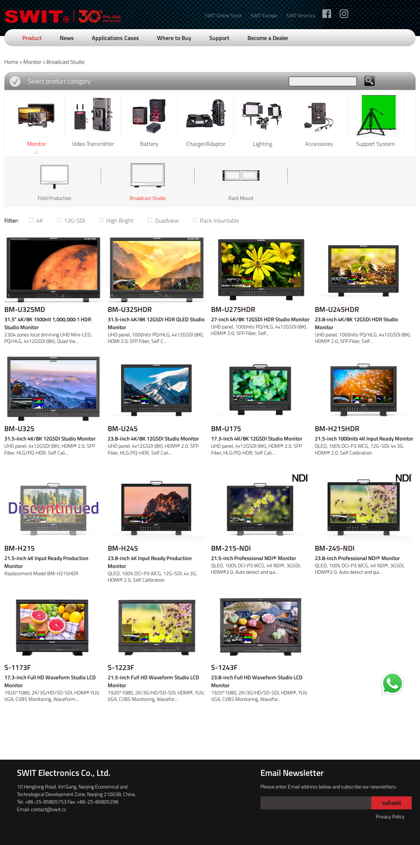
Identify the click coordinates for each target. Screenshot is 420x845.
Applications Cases (115, 37)
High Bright (120, 220)
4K (39, 220)
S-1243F (224, 667)
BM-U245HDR (337, 309)
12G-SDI (74, 220)
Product (32, 37)
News (67, 37)
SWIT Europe (264, 15)
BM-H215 (19, 548)
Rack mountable (219, 220)
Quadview (167, 220)
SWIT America (300, 15)
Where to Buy (174, 37)
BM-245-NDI (334, 548)
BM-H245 (123, 548)
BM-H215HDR (337, 428)
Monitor (32, 62)
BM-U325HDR (130, 309)
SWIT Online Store (223, 15)
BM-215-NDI (231, 548)
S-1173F (17, 667)
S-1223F (121, 667)
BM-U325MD (24, 309)
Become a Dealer (268, 37)
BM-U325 (19, 428)
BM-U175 (226, 428)
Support (219, 37)
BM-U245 (123, 428)
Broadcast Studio (65, 62)
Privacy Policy (390, 816)
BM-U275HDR (233, 309)
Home (11, 62)
